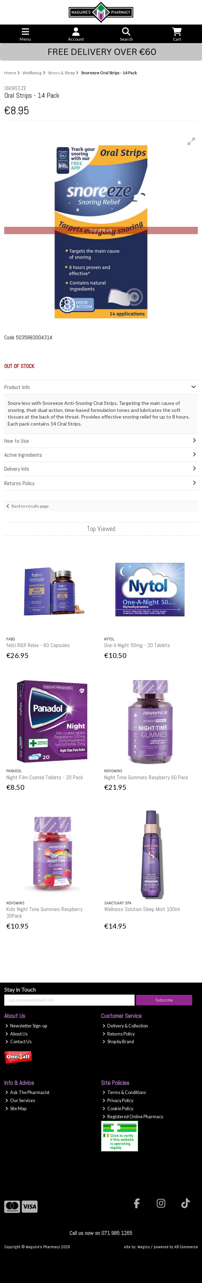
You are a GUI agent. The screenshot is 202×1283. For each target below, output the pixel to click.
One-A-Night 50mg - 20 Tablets (137, 645)
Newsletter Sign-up (26, 1026)
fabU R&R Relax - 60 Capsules (38, 645)
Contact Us (18, 1041)
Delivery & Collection (125, 1026)
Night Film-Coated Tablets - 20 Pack (44, 777)
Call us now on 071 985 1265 (100, 1233)
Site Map (15, 1108)
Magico (143, 1247)
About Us (16, 1034)
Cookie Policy (117, 1108)
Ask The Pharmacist (27, 1092)
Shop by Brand (118, 1041)
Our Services (20, 1100)
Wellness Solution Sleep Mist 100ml (142, 909)
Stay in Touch (20, 989)
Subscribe (164, 1000)
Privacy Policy (117, 1100)
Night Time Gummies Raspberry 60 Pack (146, 777)
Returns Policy (118, 1034)
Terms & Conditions (124, 1092)
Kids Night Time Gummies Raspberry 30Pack (44, 912)
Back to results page (30, 506)
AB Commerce (186, 1247)
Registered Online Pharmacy (132, 1116)
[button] (191, 141)
